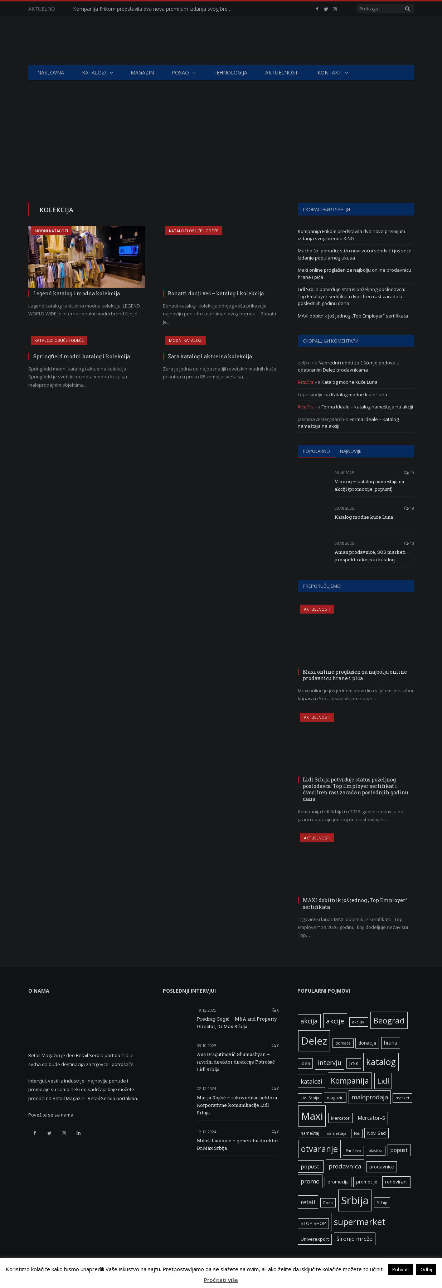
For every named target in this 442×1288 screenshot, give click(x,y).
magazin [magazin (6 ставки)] (335, 1097)
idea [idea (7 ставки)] (305, 1063)
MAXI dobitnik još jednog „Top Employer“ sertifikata (353, 316)
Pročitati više (221, 1279)
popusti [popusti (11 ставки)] (311, 1166)
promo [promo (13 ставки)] (310, 1181)
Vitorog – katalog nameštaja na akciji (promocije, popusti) (369, 485)
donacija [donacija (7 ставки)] (367, 1043)
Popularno (316, 451)
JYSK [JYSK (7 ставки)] (353, 1063)
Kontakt (329, 72)
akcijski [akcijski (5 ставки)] (358, 1022)
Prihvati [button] (400, 1269)
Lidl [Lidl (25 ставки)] (383, 1081)
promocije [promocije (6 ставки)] (366, 1182)
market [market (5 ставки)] (402, 1097)
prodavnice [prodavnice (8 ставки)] (381, 1166)
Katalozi (94, 72)
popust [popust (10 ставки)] (399, 1149)
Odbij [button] (426, 1269)
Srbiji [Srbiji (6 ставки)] (382, 1202)
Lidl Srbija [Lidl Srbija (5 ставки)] (310, 1097)
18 (409, 508)
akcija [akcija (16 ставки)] (309, 1021)
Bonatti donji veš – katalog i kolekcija (216, 293)
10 (409, 543)
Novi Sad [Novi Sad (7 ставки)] (376, 1133)
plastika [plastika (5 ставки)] (376, 1150)
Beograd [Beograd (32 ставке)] (389, 1020)
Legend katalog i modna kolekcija (76, 293)
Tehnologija (230, 72)
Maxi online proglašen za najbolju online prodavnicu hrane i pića (355, 675)
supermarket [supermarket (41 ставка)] (359, 1222)
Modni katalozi (51, 230)
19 (409, 472)
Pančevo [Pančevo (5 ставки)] (353, 1150)
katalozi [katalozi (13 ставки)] (311, 1081)
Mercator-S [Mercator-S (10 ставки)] (371, 1117)
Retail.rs (306, 382)
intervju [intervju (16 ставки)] (329, 1062)
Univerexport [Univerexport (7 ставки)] (315, 1239)
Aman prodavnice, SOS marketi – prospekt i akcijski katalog (372, 556)
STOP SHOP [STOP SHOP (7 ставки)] (313, 1223)
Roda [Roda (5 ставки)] (328, 1202)
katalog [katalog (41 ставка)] (381, 1061)
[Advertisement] (221, 134)
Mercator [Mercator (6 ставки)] (340, 1118)
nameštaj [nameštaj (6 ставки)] (310, 1133)
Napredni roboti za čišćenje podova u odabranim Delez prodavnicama (348, 366)
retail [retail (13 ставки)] (308, 1202)
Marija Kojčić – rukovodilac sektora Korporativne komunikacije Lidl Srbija (237, 1105)
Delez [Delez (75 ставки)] (314, 1040)
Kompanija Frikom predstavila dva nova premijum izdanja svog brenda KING (155, 9)
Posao (180, 72)
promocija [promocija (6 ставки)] (338, 1182)
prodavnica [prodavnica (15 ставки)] (345, 1166)
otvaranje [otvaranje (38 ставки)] (319, 1148)
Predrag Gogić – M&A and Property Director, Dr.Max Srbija (237, 1023)
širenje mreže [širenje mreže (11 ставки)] (355, 1238)
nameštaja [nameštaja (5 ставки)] (336, 1133)
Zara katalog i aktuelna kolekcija (210, 356)
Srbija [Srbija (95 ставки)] (355, 1200)
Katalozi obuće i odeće (193, 230)
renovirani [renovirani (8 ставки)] (396, 1181)
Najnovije (350, 451)
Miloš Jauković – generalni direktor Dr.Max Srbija (237, 1144)
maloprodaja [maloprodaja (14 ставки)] (369, 1097)
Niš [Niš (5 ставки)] (357, 1133)
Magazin (142, 72)
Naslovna (50, 72)
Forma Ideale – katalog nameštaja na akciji (367, 406)
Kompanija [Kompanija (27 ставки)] (350, 1080)
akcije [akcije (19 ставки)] (335, 1020)
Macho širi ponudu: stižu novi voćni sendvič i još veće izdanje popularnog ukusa (355, 254)
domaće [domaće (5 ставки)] (343, 1043)
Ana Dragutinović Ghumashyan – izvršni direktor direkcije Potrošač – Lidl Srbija (238, 1061)
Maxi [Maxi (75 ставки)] (312, 1116)
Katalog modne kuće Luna (349, 382)
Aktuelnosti (282, 72)
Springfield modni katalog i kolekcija (81, 356)
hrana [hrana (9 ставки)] (390, 1042)
